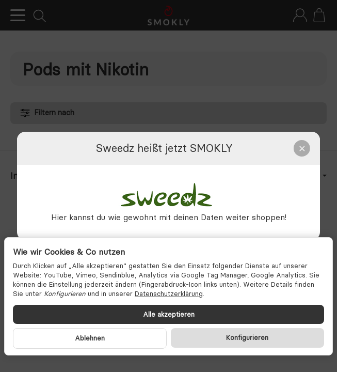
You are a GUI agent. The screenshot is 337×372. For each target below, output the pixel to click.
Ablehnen (90, 338)
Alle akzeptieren (169, 314)
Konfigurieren (247, 337)
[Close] (302, 148)
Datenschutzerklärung (169, 293)
